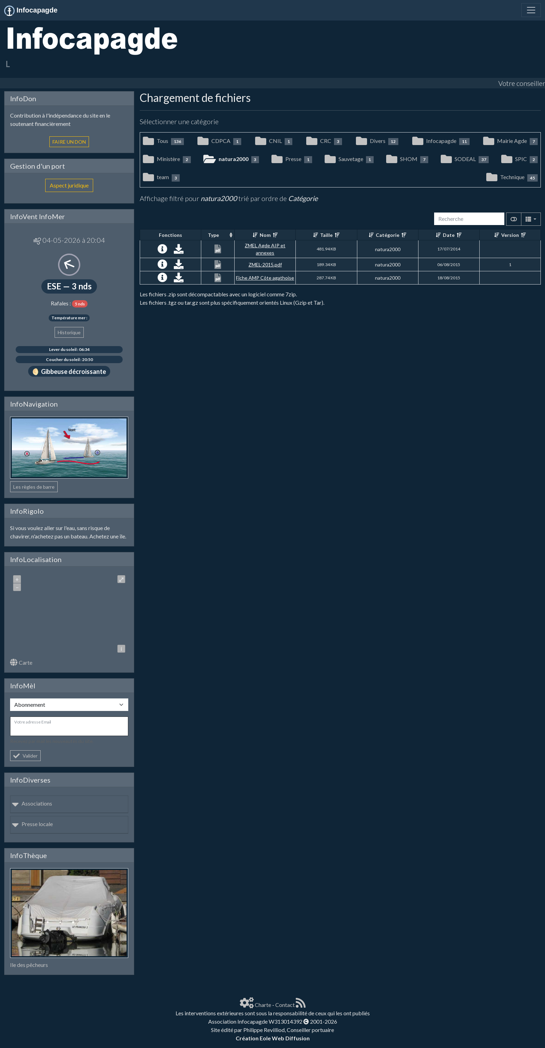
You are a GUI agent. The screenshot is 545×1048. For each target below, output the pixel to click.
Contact (285, 1004)
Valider (25, 756)
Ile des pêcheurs (29, 964)
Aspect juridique (69, 185)
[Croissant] (255, 235)
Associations (32, 803)
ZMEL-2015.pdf (265, 264)
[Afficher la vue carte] (513, 219)
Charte (263, 1004)
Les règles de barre (34, 487)
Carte (21, 662)
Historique (69, 332)
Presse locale (32, 824)
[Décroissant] (275, 235)
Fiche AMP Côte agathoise (265, 278)
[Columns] (531, 219)
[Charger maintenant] (179, 251)
